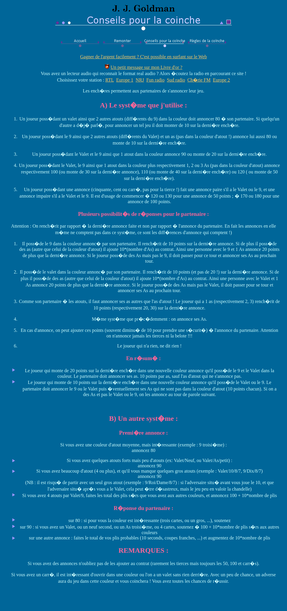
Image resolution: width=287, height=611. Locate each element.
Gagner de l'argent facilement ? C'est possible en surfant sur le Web (143, 56)
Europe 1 (124, 79)
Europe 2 (221, 79)
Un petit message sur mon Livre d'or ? (146, 67)
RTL (109, 79)
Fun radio (155, 79)
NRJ (140, 79)
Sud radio (176, 79)
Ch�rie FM (199, 79)
